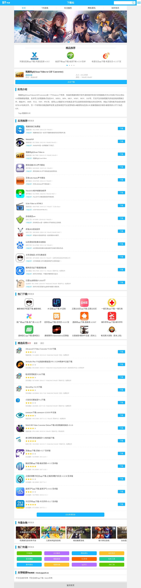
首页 (24, 8)
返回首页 (70, 585)
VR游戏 (45, 8)
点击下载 (71, 82)
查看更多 (30, 121)
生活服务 (68, 8)
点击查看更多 (70, 514)
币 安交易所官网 (22, 578)
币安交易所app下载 (36, 578)
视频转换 (28, 75)
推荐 (29, 343)
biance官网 (48, 578)
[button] (67, 65)
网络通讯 (92, 8)
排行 (42, 343)
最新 (36, 343)
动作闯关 (115, 8)
